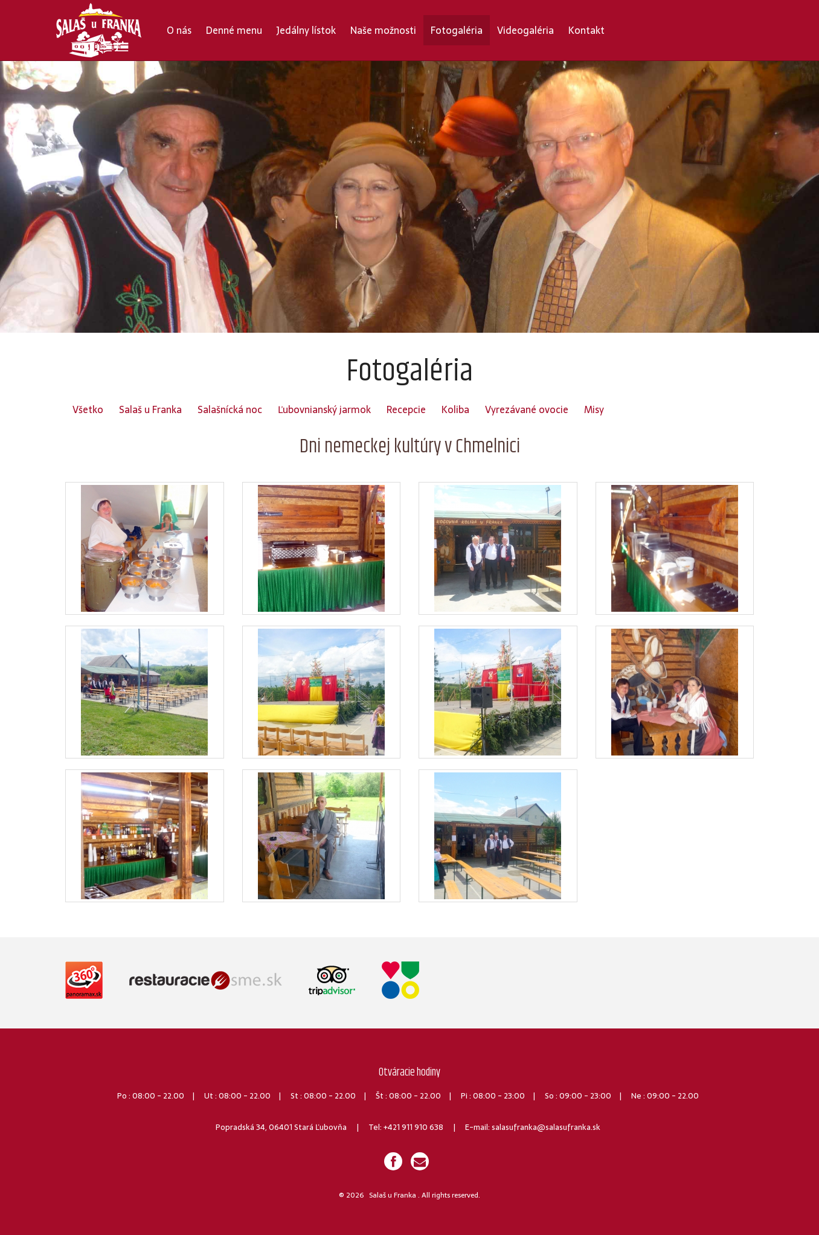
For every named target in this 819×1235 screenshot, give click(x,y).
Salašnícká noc (230, 409)
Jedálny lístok (306, 30)
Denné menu (234, 30)
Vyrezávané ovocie (526, 409)
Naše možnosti (383, 30)
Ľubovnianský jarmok (324, 409)
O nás (179, 30)
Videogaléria (525, 30)
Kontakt (586, 30)
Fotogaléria (457, 30)
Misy (594, 409)
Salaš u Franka (150, 409)
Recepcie (406, 409)
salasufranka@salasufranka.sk (546, 1127)
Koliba (455, 409)
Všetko (87, 409)
